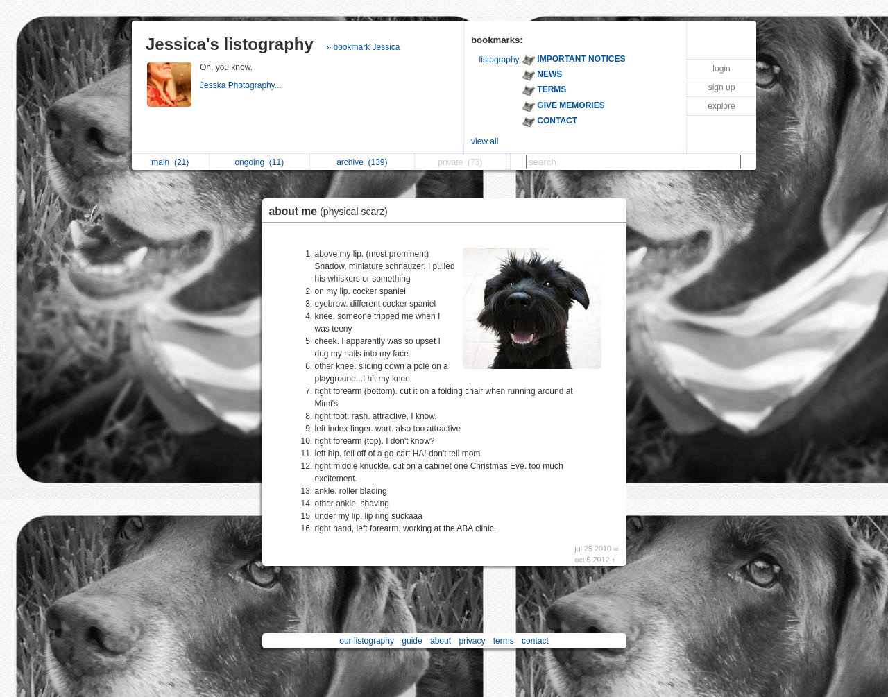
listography (499, 59)
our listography (366, 641)
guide (412, 641)
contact (535, 641)
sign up (721, 87)
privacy (472, 641)
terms (503, 641)
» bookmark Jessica (363, 47)
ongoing (259, 162)
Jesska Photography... (242, 85)
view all (484, 141)
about (440, 641)
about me (332, 211)
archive (361, 162)
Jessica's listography (230, 44)
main (170, 162)
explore (721, 106)
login (721, 69)
